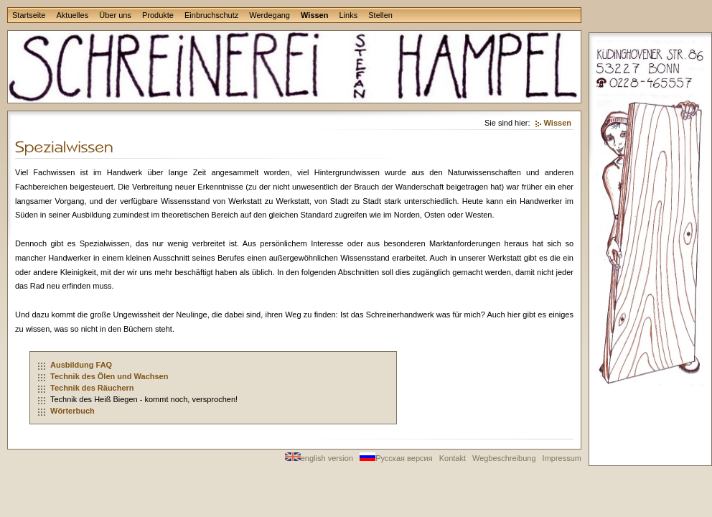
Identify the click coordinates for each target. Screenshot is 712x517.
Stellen (380, 15)
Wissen (314, 15)
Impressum (562, 458)
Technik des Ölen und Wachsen (109, 376)
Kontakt (452, 458)
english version (319, 458)
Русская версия (396, 458)
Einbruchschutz (211, 15)
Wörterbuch (72, 410)
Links (348, 15)
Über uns (115, 15)
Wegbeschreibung (503, 458)
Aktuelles (73, 15)
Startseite (28, 15)
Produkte (158, 15)
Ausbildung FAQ (81, 364)
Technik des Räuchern (92, 387)
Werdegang (269, 15)
